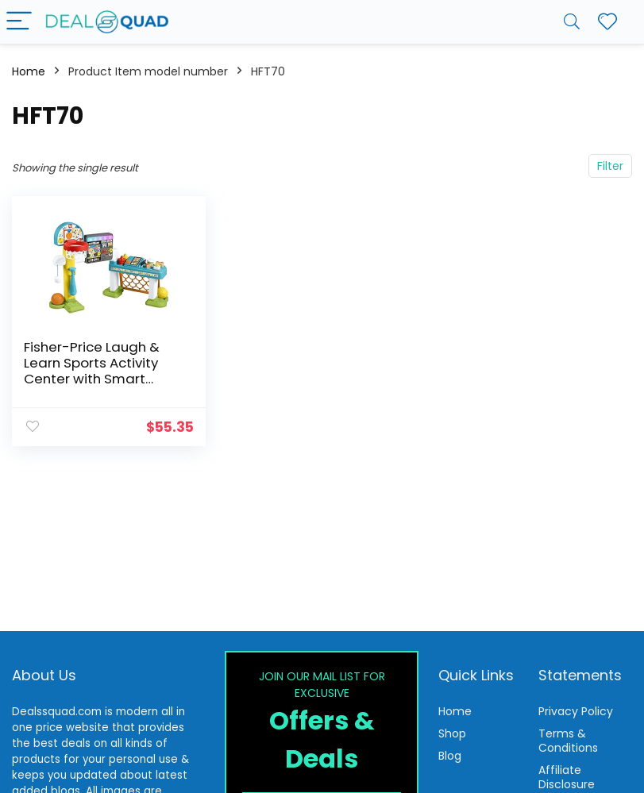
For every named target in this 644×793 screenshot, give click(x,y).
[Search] (572, 22)
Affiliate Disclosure (566, 777)
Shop (452, 733)
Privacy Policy (575, 711)
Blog (449, 756)
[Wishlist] (607, 22)
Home (28, 71)
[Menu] (19, 22)
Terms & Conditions (568, 741)
